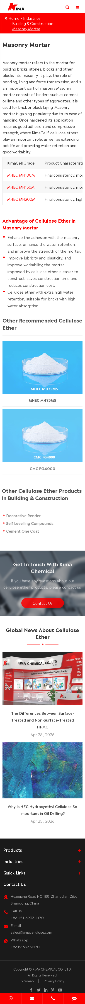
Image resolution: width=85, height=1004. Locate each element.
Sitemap (27, 981)
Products (12, 850)
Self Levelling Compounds (29, 523)
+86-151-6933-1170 (27, 917)
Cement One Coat (22, 531)
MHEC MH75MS (42, 397)
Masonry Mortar (26, 28)
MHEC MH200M (21, 198)
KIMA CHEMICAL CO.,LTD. (52, 969)
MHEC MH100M (21, 174)
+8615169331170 (25, 946)
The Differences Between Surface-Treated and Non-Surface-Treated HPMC (42, 718)
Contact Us (43, 604)
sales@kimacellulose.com (31, 932)
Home (14, 18)
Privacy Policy (54, 981)
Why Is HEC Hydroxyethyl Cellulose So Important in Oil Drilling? (42, 808)
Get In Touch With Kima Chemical (42, 569)
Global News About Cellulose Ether (42, 634)
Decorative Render (23, 515)
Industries (32, 18)
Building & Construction (32, 23)
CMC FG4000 (42, 465)
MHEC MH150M (20, 186)
